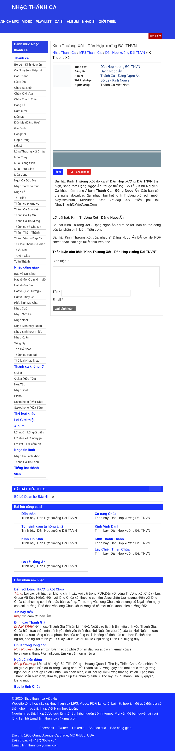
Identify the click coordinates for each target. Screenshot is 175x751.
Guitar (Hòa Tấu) (25, 378)
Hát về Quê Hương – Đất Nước (27, 291)
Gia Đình (20, 128)
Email (58, 299)
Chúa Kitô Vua (23, 93)
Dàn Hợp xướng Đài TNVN (125, 52)
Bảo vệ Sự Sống (25, 273)
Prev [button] (58, 160)
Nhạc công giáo (26, 267)
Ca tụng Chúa (105, 514)
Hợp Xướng (22, 140)
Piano (18, 396)
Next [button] (79, 160)
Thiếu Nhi (20, 250)
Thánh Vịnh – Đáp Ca (28, 238)
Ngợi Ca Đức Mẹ (25, 180)
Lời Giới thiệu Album (25, 423)
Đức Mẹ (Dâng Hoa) (27, 122)
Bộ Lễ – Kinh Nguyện (28, 64)
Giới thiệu (107, 21)
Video (27, 21)
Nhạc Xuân (21, 337)
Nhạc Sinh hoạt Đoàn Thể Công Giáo (28, 326)
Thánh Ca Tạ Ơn (25, 215)
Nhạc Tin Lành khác (27, 456)
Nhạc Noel (21, 320)
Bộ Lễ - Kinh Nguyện (115, 80)
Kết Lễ (18, 145)
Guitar (18, 372)
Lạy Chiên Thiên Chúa (112, 549)
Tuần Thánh (22, 261)
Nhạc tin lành (24, 450)
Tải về (58, 171)
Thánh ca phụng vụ (27, 203)
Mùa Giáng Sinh (24, 163)
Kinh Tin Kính (32, 539)
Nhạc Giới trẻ (22, 314)
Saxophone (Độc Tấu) (28, 401)
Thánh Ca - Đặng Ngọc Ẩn (120, 76)
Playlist (44, 21)
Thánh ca (21, 58)
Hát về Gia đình (24, 285)
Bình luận (61, 261)
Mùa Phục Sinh (24, 168)
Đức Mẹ (19, 116)
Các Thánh (21, 76)
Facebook (47, 728)
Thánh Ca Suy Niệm (27, 209)
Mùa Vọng (21, 174)
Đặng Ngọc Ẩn (111, 71)
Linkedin (78, 728)
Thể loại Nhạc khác (26, 360)
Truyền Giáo (22, 255)
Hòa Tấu (19, 384)
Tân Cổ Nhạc (22, 349)
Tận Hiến (20, 197)
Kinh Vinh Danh (107, 526)
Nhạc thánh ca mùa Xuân (27, 187)
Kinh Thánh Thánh (109, 539)
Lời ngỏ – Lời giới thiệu (29, 432)
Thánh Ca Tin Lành (26, 462)
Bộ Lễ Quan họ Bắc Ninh (32, 496)
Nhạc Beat (21, 390)
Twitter (63, 728)
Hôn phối (20, 134)
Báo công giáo (120, 728)
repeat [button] (93, 160)
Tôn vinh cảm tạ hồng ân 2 (42, 526)
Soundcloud (97, 728)
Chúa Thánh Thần (26, 99)
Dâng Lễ (19, 105)
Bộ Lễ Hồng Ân (34, 562)
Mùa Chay (21, 157)
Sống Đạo (20, 343)
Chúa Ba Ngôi (23, 87)
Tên (56, 292)
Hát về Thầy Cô (24, 297)
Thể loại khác (24, 413)
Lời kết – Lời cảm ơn (27, 444)
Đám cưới (20, 111)
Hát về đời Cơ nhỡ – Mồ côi (30, 280)
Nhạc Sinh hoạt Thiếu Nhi (28, 332)
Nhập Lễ (19, 192)
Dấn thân (29, 514)
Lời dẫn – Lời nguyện (28, 438)
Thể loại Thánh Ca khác (29, 244)
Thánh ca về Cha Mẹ (27, 226)
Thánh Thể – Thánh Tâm (27, 233)
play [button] (69, 160)
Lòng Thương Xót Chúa (29, 151)
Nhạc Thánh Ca (34, 7)
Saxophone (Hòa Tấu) (28, 407)
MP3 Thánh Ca (90, 52)
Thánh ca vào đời (25, 354)
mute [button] (133, 160)
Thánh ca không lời (29, 366)
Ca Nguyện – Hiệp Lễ (28, 70)
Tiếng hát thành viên (26, 471)
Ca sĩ (59, 21)
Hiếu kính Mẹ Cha (25, 302)
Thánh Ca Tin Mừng (27, 221)
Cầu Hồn (20, 82)
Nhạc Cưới (21, 308)
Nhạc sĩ (88, 21)
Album (73, 21)
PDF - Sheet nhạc (79, 171)
